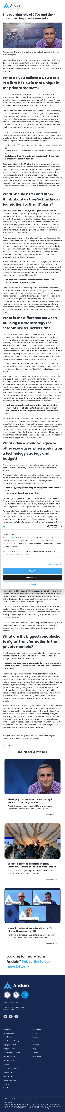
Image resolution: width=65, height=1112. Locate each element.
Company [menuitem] (36, 1045)
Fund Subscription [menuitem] (9, 1033)
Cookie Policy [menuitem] (8, 1072)
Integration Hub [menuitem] (9, 1049)
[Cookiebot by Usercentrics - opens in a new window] (47, 526)
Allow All (32, 571)
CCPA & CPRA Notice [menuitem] (10, 1068)
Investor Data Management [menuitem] (13, 1041)
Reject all (32, 584)
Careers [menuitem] (35, 1053)
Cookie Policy (51, 557)
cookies (12, 538)
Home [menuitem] (34, 1033)
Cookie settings (51, 564)
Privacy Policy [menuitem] (8, 1076)
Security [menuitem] (6, 1084)
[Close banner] (61, 526)
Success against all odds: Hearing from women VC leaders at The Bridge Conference (32, 865)
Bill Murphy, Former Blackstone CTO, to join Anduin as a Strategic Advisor (30, 801)
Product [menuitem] (35, 1037)
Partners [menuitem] (35, 1041)
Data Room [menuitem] (7, 1037)
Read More (51, 815)
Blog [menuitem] (34, 1049)
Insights (10, 745)
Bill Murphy (23, 735)
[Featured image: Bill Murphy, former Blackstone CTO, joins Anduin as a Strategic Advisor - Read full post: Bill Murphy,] (32, 776)
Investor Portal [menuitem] (8, 1060)
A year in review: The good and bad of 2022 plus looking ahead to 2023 (31, 930)
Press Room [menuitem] (36, 1056)
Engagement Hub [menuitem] (9, 1045)
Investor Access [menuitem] (9, 1056)
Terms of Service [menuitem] (9, 1080)
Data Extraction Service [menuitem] (11, 1053)
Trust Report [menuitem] (7, 1088)
